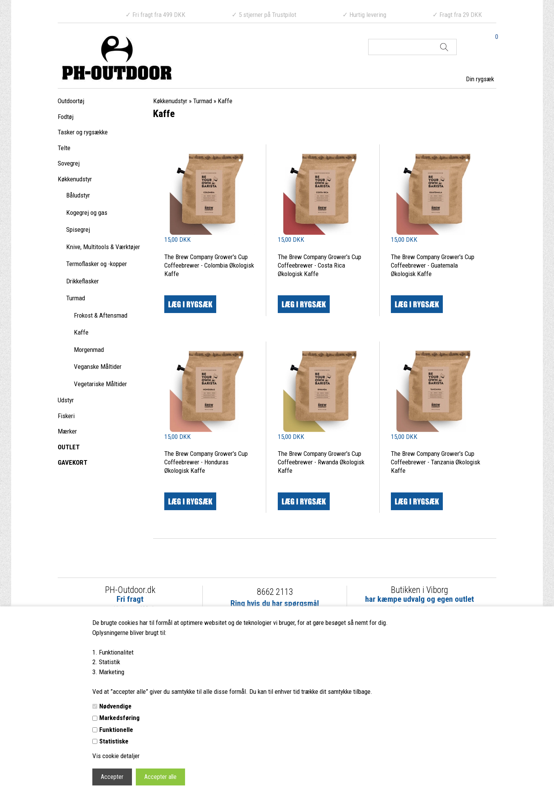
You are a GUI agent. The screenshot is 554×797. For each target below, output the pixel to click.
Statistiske (113, 741)
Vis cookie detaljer (116, 756)
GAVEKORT (72, 462)
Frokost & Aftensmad (100, 315)
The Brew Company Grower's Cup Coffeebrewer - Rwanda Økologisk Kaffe (321, 462)
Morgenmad (89, 349)
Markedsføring (119, 718)
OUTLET (69, 447)
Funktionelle (116, 729)
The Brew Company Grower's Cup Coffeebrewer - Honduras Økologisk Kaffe (206, 462)
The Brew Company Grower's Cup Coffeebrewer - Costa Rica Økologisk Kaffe (319, 265)
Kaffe (81, 332)
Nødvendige (115, 706)
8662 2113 (275, 592)
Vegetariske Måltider (100, 384)
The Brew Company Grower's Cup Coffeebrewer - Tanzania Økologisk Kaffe (435, 462)
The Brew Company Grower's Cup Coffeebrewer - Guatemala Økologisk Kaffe (432, 265)
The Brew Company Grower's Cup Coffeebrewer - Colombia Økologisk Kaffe (209, 265)
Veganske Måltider (98, 366)
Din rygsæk (480, 79)
